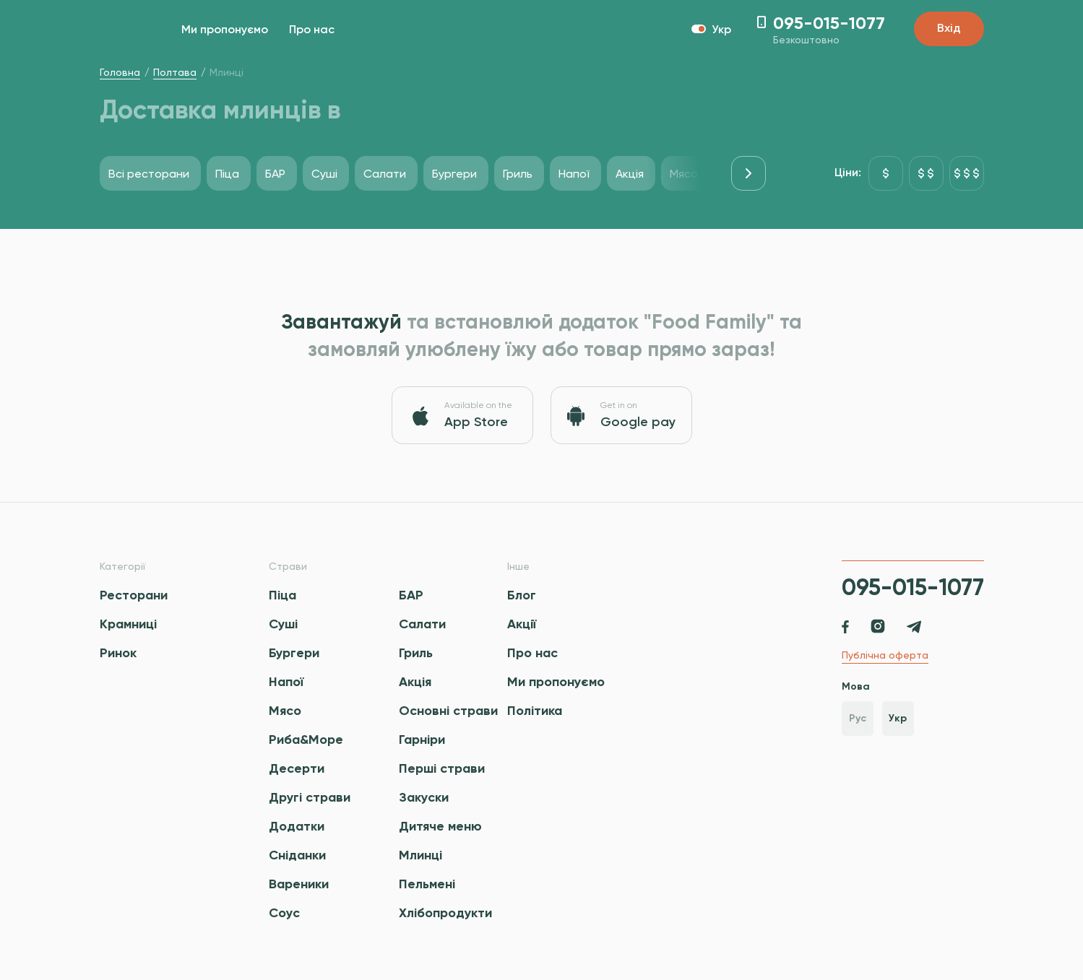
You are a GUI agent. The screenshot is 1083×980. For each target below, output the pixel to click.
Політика (534, 711)
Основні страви (448, 711)
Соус (284, 913)
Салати (422, 624)
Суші (283, 624)
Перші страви (442, 768)
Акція (415, 682)
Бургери (294, 653)
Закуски (424, 797)
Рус (857, 718)
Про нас (312, 30)
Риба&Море (306, 739)
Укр (898, 718)
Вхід (949, 29)
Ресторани (134, 595)
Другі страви (309, 797)
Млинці (420, 855)
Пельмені (427, 884)
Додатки (296, 826)
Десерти (296, 768)
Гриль (416, 653)
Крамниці (128, 624)
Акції (521, 624)
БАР (411, 595)
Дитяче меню (440, 826)
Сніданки (297, 855)
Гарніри (422, 739)
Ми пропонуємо (224, 30)
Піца (282, 595)
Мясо (285, 711)
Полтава (175, 72)
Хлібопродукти (445, 913)
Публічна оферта (885, 655)
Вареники (299, 884)
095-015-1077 (913, 587)
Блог (521, 595)
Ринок (118, 653)
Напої (286, 682)
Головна (120, 72)
